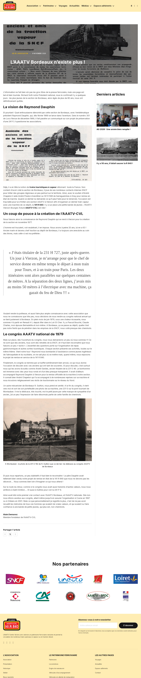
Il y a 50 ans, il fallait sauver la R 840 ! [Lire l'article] (115, 163)
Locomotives (53, 664)
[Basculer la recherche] (131, 6)
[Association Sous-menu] (40, 6)
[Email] (97, 625)
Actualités (74, 6)
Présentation (7, 664)
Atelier (5, 673)
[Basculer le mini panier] (137, 6)
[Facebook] (5, 534)
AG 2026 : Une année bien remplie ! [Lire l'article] (113, 129)
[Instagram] (9, 642)
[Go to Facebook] (3, 642)
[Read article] (117, 115)
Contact (98, 673)
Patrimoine (48, 6)
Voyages (63, 6)
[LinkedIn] (15, 534)
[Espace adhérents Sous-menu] (113, 6)
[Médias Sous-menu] (91, 6)
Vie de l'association (20, 53)
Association (32, 6)
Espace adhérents (102, 6)
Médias (85, 6)
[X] (10, 534)
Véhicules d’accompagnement (59, 673)
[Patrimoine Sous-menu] (56, 6)
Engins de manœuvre (56, 668)
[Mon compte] (134, 5)
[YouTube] (13, 642)
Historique (6, 668)
